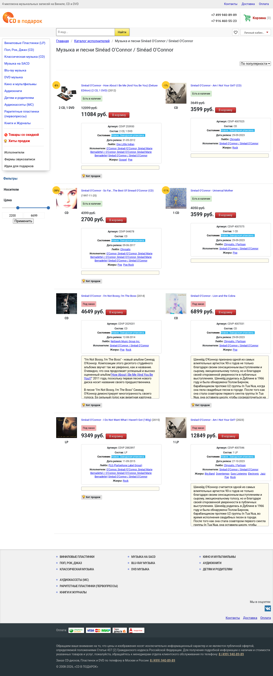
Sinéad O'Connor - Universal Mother (212, 190)
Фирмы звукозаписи (19, 159)
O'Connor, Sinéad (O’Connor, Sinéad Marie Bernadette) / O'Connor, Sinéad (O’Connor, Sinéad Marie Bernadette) (121, 152)
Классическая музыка (77, 569)
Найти (122, 32)
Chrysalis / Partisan (235, 244)
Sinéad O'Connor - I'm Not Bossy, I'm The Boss (109, 295)
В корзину (119, 115)
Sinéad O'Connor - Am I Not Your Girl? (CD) (216, 85)
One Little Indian (125, 144)
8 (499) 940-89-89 (231, 654)
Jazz (263, 473)
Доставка (248, 4)
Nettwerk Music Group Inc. (125, 341)
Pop (130, 159)
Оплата (264, 4)
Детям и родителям (19, 98)
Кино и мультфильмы (20, 84)
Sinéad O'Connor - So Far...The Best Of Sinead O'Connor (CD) (117, 190)
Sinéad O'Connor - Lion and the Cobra (213, 295)
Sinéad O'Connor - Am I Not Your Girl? (213, 419)
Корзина (262, 18)
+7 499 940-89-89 (224, 15)
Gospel (123, 159)
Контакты (230, 4)
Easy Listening (239, 473)
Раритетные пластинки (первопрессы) (21, 114)
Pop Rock (128, 264)
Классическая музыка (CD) (24, 57)
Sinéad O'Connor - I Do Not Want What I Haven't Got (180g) (116, 419)
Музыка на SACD (17, 63)
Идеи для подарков (19, 166)
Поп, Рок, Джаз (71, 563)
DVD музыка (13, 77)
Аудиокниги (13, 91)
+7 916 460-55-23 (224, 21)
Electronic (253, 473)
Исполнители (14, 152)
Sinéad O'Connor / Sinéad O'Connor (127, 155)
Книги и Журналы (17, 123)
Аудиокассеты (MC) (19, 105)
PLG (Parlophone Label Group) (125, 465)
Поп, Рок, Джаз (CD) (19, 50)
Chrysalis (235, 139)
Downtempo (223, 473)
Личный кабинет (254, 32)
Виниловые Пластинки (77, 556)
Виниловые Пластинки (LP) (24, 43)
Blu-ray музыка (15, 70)
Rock (235, 147)
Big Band (210, 473)
